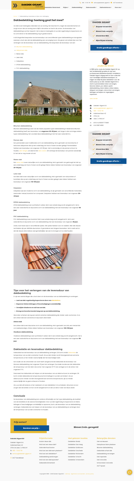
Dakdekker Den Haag (75, 444)
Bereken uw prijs (31, 428)
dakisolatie (72, 353)
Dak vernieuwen (102, 441)
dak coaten (42, 151)
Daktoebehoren (105, 7)
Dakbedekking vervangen (106, 454)
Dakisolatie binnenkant (47, 463)
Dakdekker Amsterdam (76, 460)
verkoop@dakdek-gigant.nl (102, 2)
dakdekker (56, 300)
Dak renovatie (102, 460)
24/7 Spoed (101, 466)
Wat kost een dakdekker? (48, 454)
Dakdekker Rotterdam (76, 454)
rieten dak (19, 162)
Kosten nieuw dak (45, 441)
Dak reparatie (101, 457)
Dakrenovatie (91, 7)
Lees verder (94, 99)
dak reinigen (23, 151)
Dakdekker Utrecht (74, 457)
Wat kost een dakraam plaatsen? (50, 451)
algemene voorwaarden (78, 474)
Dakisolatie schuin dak (104, 451)
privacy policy (90, 474)
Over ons (118, 7)
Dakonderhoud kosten (47, 448)
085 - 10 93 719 (86, 2)
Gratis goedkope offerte (108, 47)
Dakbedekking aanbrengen (48, 457)
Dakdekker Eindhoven (75, 448)
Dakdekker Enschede (75, 451)
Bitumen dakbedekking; (24, 47)
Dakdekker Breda (74, 441)
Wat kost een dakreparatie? (49, 460)
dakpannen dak (21, 50)
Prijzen (65, 7)
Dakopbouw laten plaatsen (106, 444)
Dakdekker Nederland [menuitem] (52, 7)
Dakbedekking (77, 7)
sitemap (67, 474)
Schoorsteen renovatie (105, 463)
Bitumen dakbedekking (105, 448)
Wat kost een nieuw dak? (47, 444)
